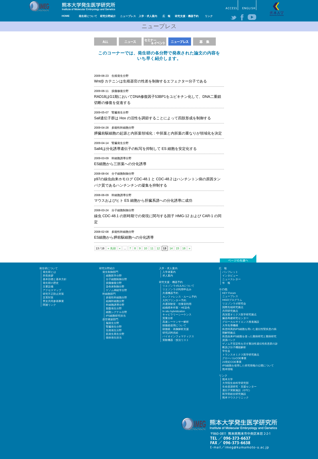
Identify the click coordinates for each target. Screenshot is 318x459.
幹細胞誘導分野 (115, 304)
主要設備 (48, 286)
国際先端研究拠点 (232, 307)
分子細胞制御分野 (116, 279)
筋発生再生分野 (115, 333)
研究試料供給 (170, 332)
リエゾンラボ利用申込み (176, 289)
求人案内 (167, 275)
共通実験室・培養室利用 (176, 303)
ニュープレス (128, 16)
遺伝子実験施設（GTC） (236, 390)
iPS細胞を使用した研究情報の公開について (248, 365)
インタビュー (230, 275)
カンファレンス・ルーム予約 (179, 296)
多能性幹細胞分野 (116, 297)
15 (177, 248)
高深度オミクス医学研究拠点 (239, 314)
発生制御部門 (110, 271)
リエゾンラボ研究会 (234, 303)
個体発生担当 (114, 337)
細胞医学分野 (114, 275)
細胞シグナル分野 (116, 312)
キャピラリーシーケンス (176, 314)
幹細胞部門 (109, 293)
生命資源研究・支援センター (239, 386)
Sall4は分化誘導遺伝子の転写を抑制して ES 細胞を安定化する (145, 149)
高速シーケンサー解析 (175, 321)
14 (171, 248)
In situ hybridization (173, 311)
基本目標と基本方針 (55, 279)
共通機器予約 (170, 293)
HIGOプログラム (232, 299)
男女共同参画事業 (53, 301)
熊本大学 (227, 379)
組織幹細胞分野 (115, 301)
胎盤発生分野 (114, 308)
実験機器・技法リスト (175, 340)
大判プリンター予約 (174, 300)
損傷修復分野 (114, 282)
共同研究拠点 (230, 310)
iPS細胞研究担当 (116, 315)
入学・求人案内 (148, 16)
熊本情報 (227, 369)
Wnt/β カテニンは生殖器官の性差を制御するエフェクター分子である (150, 81)
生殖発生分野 (114, 330)
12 (158, 248)
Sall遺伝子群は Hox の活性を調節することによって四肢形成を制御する (152, 118)
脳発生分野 (112, 323)
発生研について (88, 16)
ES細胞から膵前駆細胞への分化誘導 (124, 237)
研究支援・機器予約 (187, 16)
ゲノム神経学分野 (116, 290)
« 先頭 (112, 248)
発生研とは (49, 271)
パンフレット (230, 271)
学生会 (226, 350)
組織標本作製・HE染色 (176, 307)
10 (145, 248)
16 (184, 248)
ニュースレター (231, 279)
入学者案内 (169, 271)
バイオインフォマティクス (178, 336)
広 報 (166, 16)
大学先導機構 (230, 325)
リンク (209, 16)
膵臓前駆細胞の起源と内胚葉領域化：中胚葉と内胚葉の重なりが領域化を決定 (158, 133)
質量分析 (167, 318)
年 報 (226, 282)
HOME (66, 15)
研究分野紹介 (108, 16)
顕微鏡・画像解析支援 (175, 329)
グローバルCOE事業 (234, 358)
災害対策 (48, 297)
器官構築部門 (110, 319)
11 (152, 248)
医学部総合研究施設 (234, 393)
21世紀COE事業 (232, 361)
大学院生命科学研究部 (235, 382)
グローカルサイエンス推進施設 (240, 321)
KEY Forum (229, 293)
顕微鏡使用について (174, 325)
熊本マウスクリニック (235, 397)
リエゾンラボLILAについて (178, 285)
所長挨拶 (48, 275)
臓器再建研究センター (235, 318)
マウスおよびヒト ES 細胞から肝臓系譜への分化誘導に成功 (143, 201)
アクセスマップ (52, 290)
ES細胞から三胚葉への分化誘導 (120, 164)
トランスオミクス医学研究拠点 (240, 354)
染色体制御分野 (115, 286)
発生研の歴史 (51, 282)
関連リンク (49, 304)
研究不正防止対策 (53, 293)
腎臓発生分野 (114, 326)
